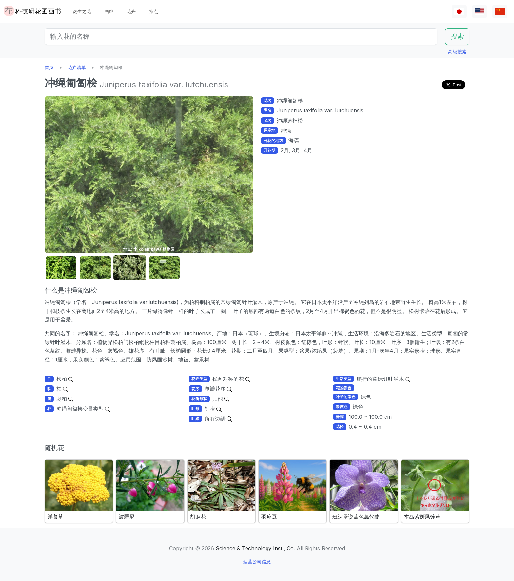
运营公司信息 (257, 561)
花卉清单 (77, 67)
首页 (49, 67)
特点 (153, 11)
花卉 (131, 11)
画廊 (108, 11)
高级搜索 (457, 51)
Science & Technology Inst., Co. (255, 548)
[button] (61, 268)
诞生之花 (82, 11)
